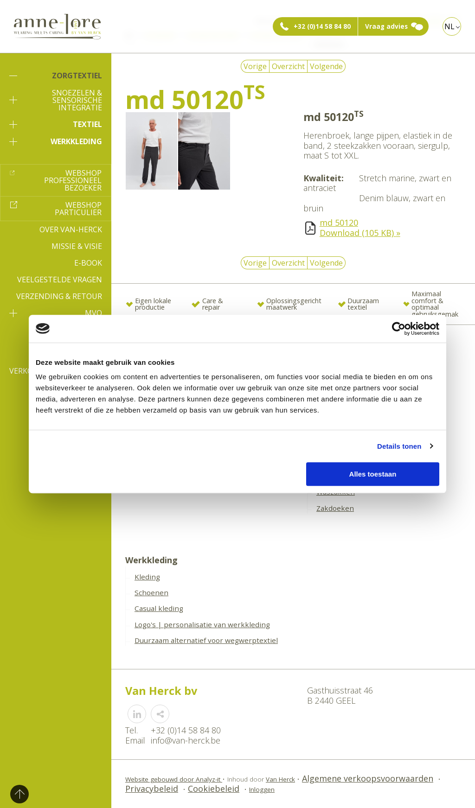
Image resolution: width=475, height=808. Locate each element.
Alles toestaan (373, 474)
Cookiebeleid (213, 788)
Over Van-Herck (70, 229)
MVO (55, 313)
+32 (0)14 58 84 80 (322, 26)
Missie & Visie (76, 246)
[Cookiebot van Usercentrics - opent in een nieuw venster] (398, 329)
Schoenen (151, 592)
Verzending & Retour (59, 296)
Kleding (147, 577)
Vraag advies (386, 26)
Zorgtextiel (55, 75)
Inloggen (262, 789)
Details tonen (399, 446)
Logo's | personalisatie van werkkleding (202, 624)
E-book (88, 263)
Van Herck (280, 779)
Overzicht (288, 66)
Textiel (55, 124)
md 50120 (339, 222)
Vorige (255, 66)
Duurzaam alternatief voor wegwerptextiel (206, 640)
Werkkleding (55, 141)
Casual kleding (159, 608)
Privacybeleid (151, 788)
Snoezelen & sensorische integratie (55, 100)
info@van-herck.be (185, 740)
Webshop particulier (78, 208)
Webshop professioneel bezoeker (73, 180)
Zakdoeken (335, 508)
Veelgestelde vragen (59, 279)
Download (360, 232)
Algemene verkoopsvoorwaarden (367, 778)
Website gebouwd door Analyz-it (173, 779)
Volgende (326, 66)
